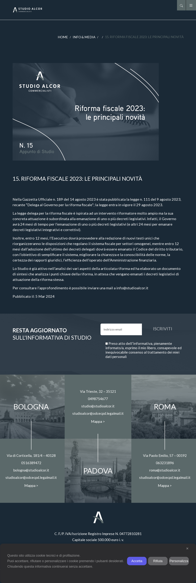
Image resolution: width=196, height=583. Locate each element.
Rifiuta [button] (158, 561)
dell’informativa (139, 343)
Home (63, 37)
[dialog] (98, 563)
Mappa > (31, 485)
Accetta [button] (136, 561)
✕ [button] (187, 548)
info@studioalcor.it (132, 288)
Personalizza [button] (179, 561)
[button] (181, 5)
